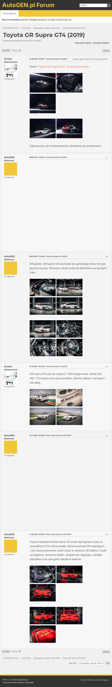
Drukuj (106, 51)
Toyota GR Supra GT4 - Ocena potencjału (63, 66)
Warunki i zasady (93, 680)
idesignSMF (29, 682)
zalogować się (44, 19)
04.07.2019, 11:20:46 (36, 256)
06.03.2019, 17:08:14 (36, 157)
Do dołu (6, 50)
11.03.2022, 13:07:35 (36, 534)
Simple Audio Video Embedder (13, 682)
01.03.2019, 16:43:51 (36, 59)
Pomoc (83, 680)
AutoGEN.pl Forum (28, 5)
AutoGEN (9, 157)
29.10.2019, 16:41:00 (36, 366)
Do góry (6, 651)
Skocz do (72, 663)
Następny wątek (101, 43)
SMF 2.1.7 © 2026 (9, 680)
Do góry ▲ (105, 680)
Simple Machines (22, 680)
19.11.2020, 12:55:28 (36, 435)
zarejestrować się (63, 19)
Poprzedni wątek (83, 43)
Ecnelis (8, 58)
